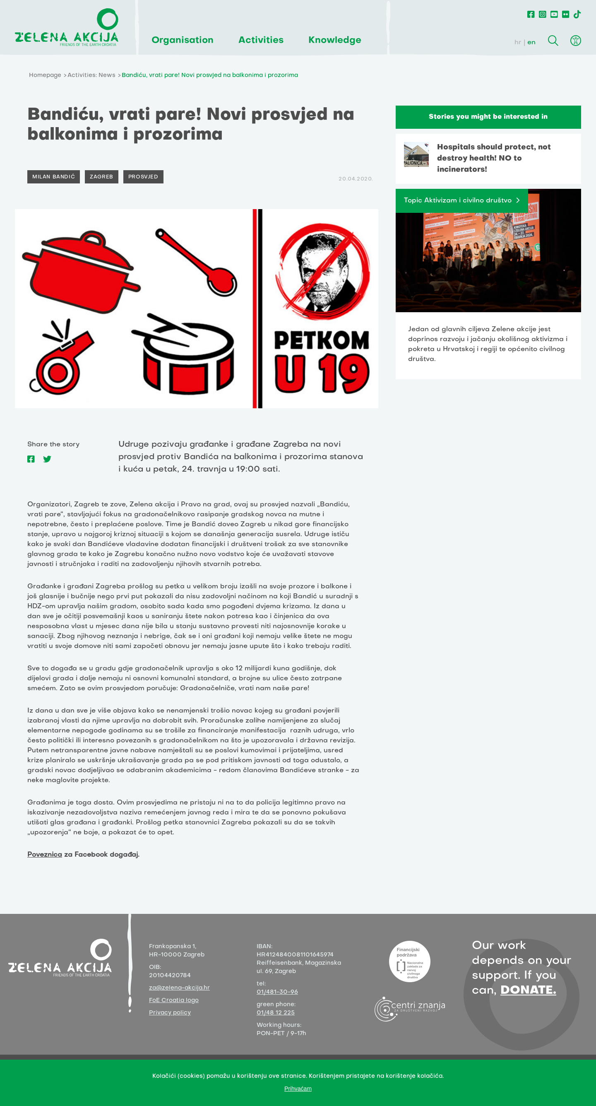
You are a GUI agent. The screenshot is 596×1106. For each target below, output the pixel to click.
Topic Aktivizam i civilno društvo (458, 201)
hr (518, 42)
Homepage (45, 75)
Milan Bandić (53, 177)
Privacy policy (170, 1013)
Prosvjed (143, 177)
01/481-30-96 (277, 992)
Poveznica (44, 855)
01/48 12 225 (276, 1013)
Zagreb (101, 177)
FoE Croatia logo (174, 1000)
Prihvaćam (298, 1088)
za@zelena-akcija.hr (179, 988)
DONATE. (528, 990)
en (531, 42)
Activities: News (91, 75)
